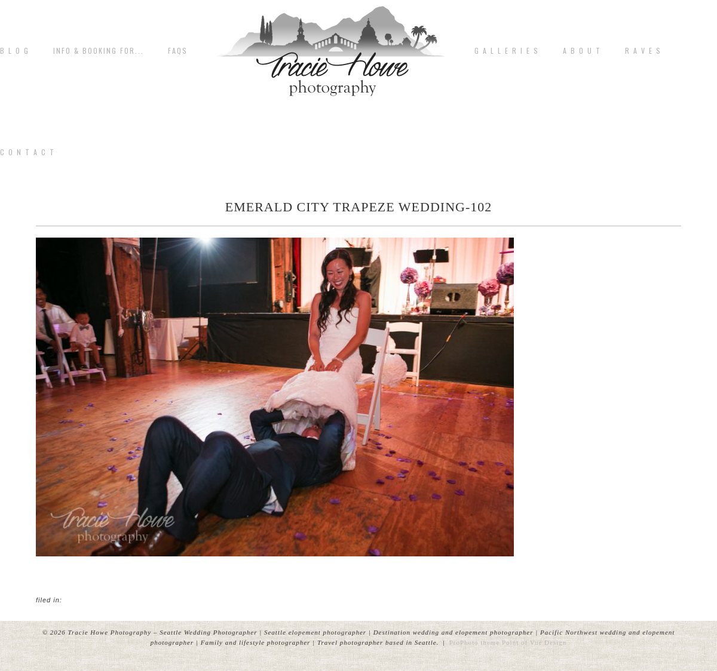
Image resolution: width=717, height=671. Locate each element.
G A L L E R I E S (506, 50)
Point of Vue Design (534, 642)
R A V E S (643, 50)
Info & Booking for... (98, 50)
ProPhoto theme (474, 642)
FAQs (178, 50)
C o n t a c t (27, 152)
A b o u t (582, 50)
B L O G (14, 50)
